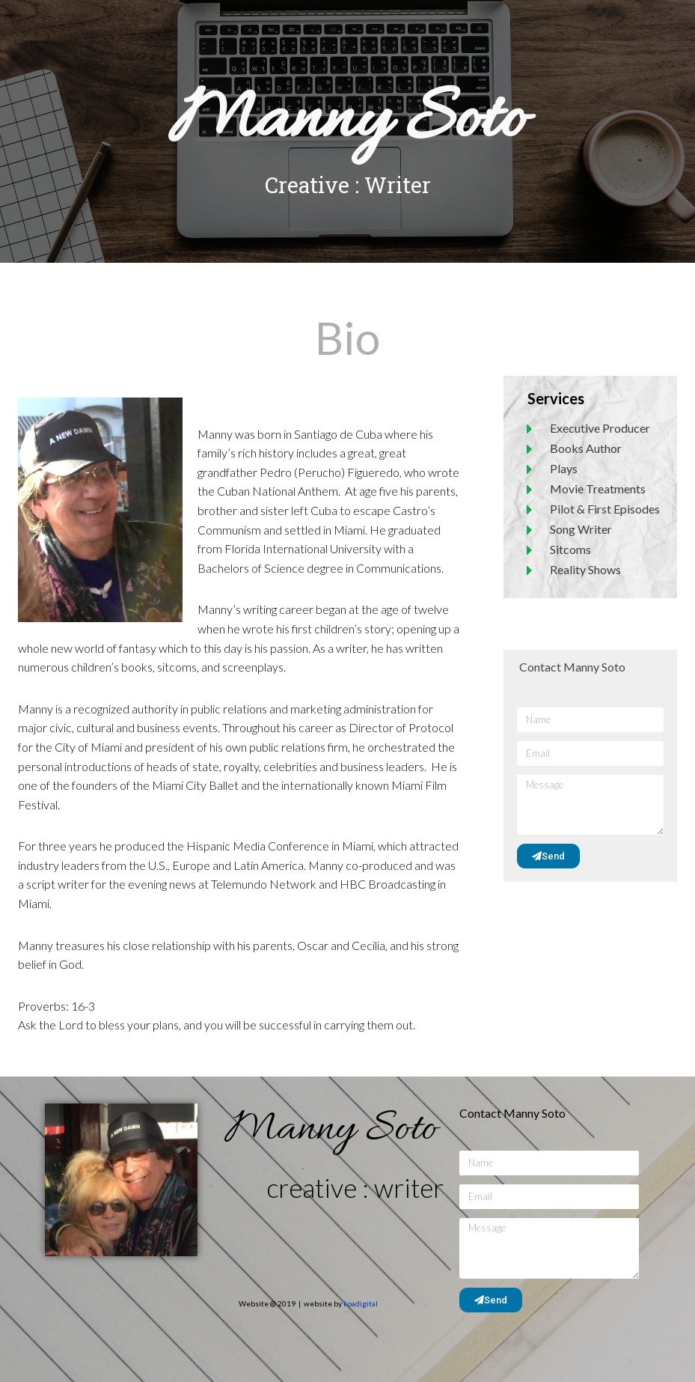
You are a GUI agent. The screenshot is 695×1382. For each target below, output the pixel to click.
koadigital (360, 1303)
